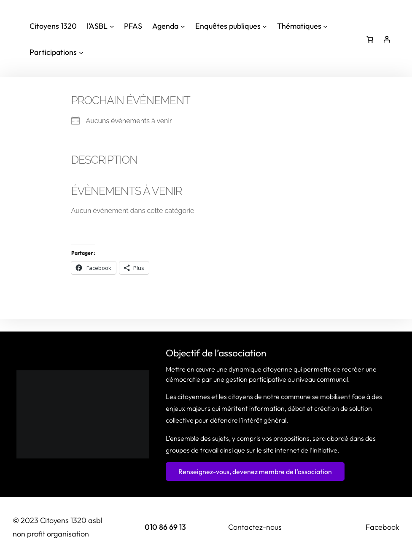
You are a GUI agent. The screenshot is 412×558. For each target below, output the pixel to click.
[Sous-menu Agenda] (168, 26)
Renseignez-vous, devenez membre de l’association (255, 471)
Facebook (382, 527)
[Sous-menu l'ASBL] (100, 26)
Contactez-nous (255, 527)
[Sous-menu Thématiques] (302, 26)
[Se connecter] (386, 39)
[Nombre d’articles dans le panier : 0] (369, 39)
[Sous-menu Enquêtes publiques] (231, 26)
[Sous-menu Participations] (56, 52)
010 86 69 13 (165, 527)
